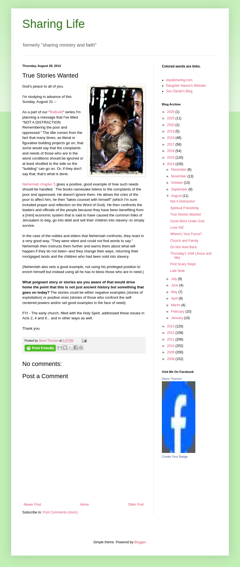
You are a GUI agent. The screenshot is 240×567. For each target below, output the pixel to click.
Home (84, 504)
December (179, 170)
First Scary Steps (183, 264)
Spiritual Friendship (184, 208)
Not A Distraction (182, 201)
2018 (171, 138)
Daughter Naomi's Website (186, 86)
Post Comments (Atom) (60, 512)
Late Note (177, 271)
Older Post (136, 504)
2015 (171, 158)
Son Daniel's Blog (179, 91)
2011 (171, 339)
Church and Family (184, 241)
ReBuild (56, 112)
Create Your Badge (175, 456)
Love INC (177, 228)
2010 (171, 346)
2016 (171, 151)
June (175, 285)
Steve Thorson (172, 378)
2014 (171, 164)
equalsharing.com (179, 80)
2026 (171, 112)
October (177, 183)
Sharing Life (53, 23)
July (174, 279)
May (174, 292)
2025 (171, 118)
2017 (171, 144)
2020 (171, 125)
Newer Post (32, 504)
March (176, 305)
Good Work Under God (187, 221)
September (179, 189)
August (177, 196)
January (177, 318)
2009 (171, 352)
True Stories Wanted (185, 214)
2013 (171, 326)
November (179, 176)
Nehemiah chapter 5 (39, 184)
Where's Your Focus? (186, 234)
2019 (171, 131)
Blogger (140, 542)
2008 (171, 359)
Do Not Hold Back (183, 247)
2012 (171, 333)
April (175, 298)
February (178, 311)
